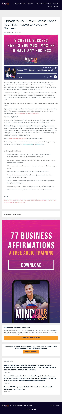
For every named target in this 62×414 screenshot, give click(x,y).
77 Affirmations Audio (19, 3)
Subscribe (56, 3)
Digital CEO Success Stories (43, 3)
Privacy (58, 405)
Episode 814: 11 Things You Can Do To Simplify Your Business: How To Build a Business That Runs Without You (28, 388)
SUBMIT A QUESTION (31, 352)
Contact (56, 6)
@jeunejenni (39, 144)
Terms (52, 405)
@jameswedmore (28, 144)
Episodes (30, 3)
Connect (50, 6)
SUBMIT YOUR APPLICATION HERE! (31, 338)
